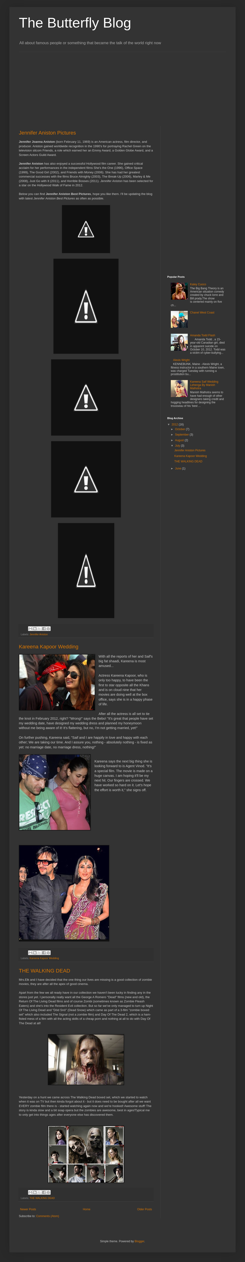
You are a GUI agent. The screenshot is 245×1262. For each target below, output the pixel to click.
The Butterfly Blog (75, 23)
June (178, 468)
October (180, 429)
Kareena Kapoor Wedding (48, 647)
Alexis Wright (181, 360)
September (182, 434)
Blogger (139, 1241)
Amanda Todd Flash (202, 335)
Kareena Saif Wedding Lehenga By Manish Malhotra (204, 385)
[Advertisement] (58, 85)
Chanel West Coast (202, 312)
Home (86, 1209)
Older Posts (144, 1209)
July (178, 445)
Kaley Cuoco (198, 284)
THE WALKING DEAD (44, 971)
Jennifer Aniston (39, 634)
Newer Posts (28, 1209)
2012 (175, 424)
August (180, 440)
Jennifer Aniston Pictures (47, 133)
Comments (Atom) (47, 1216)
